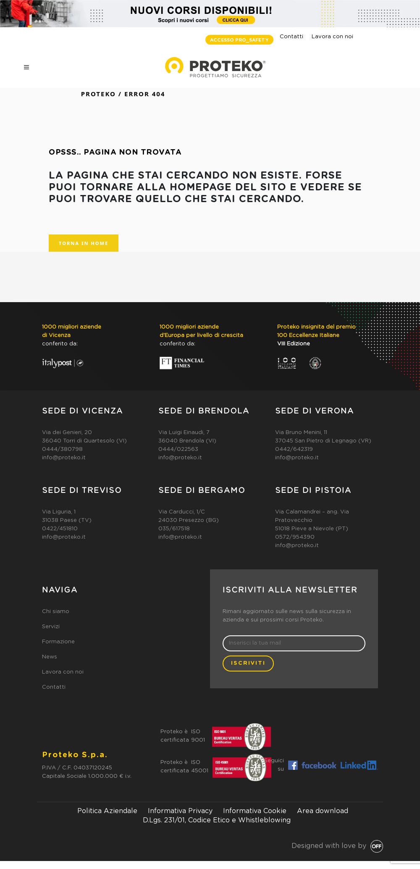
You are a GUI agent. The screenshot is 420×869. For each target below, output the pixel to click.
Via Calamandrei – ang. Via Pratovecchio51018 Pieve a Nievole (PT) (312, 520)
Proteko (98, 94)
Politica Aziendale (107, 811)
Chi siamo (55, 611)
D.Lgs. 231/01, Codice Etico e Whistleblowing (217, 820)
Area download (322, 811)
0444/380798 (62, 449)
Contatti (291, 37)
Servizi (51, 626)
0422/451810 (60, 529)
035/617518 (174, 529)
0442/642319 (294, 449)
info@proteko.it (64, 458)
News (49, 657)
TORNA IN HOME (83, 243)
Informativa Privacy (180, 811)
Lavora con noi (332, 37)
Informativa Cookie (254, 811)
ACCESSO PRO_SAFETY (239, 40)
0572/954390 (295, 537)
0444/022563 (178, 449)
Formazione (58, 642)
